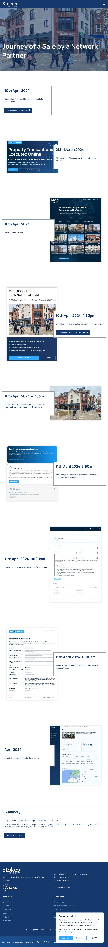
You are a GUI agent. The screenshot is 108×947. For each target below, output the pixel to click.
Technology (7, 916)
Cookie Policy (58, 912)
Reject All (80, 938)
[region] (80, 928)
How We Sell (7, 912)
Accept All (94, 938)
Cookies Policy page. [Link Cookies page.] (66, 933)
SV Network (7, 908)
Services (6, 905)
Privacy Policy (58, 901)
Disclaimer (57, 908)
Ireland (54, 941)
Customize (65, 938)
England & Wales (43, 941)
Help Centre (7, 919)
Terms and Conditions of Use (64, 905)
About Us (6, 901)
